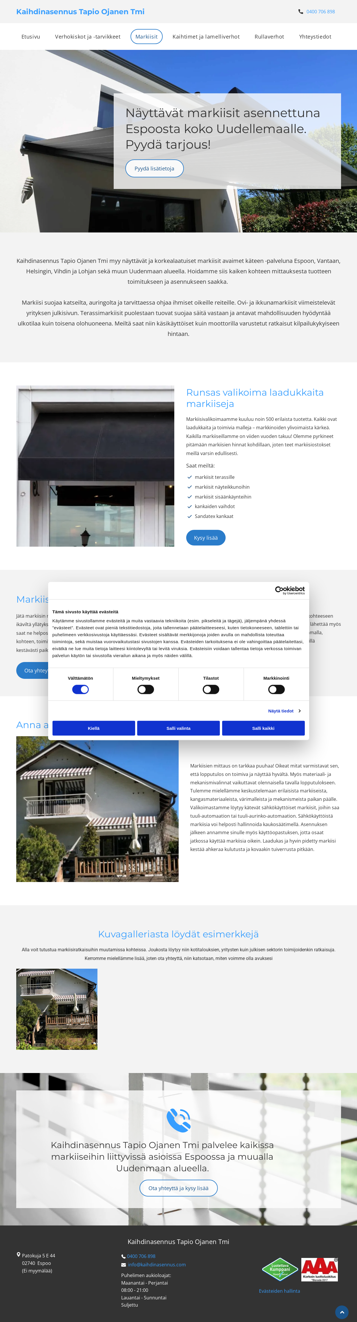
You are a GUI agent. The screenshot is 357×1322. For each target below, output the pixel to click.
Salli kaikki (263, 728)
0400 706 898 (321, 11)
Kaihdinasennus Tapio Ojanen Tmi (178, 1241)
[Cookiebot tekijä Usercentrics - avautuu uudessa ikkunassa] (279, 590)
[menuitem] (33, 36)
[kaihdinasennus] (56, 1009)
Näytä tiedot (280, 710)
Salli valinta (178, 728)
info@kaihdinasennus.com (157, 1264)
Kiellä (93, 728)
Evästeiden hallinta (279, 1291)
